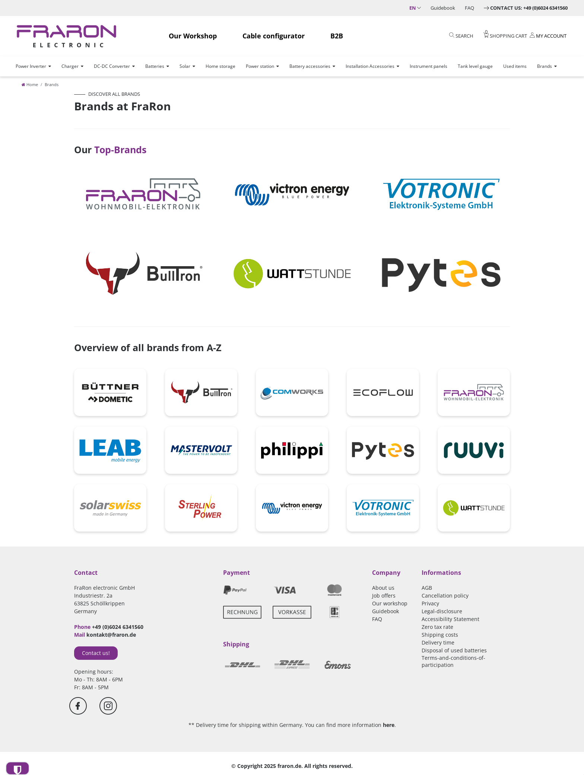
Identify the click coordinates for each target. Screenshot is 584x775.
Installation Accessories (370, 66)
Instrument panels (428, 66)
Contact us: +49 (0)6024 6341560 (529, 7)
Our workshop (389, 603)
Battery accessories (309, 66)
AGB (427, 587)
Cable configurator (273, 35)
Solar (185, 66)
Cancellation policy (445, 595)
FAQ (469, 7)
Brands (544, 66)
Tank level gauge (475, 66)
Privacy (430, 603)
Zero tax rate (437, 626)
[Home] (30, 84)
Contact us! (96, 652)
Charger (70, 66)
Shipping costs (440, 634)
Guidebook (443, 7)
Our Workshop (193, 35)
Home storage (220, 66)
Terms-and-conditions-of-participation (453, 661)
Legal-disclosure (442, 611)
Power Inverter (31, 66)
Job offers (384, 595)
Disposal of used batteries (454, 650)
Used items (515, 66)
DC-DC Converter (112, 66)
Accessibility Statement (450, 619)
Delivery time (438, 642)
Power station (260, 66)
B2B (336, 35)
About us (383, 587)
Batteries (154, 66)
